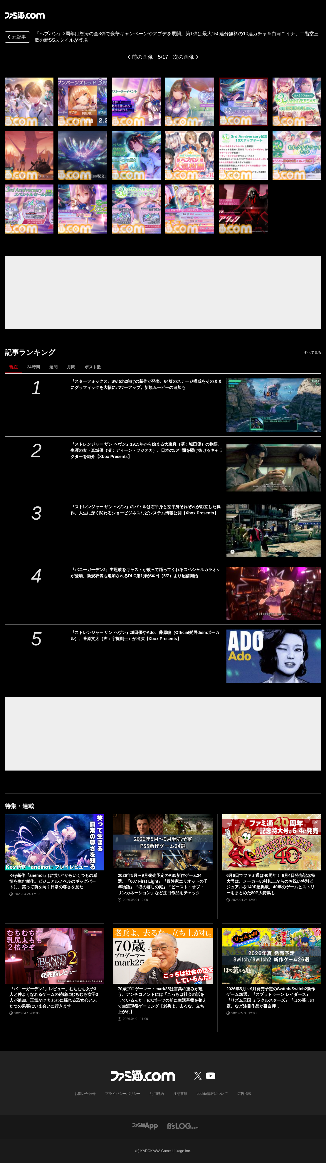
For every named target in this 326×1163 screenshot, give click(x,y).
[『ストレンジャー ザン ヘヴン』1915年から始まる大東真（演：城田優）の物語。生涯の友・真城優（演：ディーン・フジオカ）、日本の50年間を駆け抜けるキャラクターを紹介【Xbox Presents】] (273, 468)
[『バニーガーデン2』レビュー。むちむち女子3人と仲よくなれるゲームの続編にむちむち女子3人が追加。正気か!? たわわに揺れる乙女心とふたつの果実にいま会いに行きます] (54, 956)
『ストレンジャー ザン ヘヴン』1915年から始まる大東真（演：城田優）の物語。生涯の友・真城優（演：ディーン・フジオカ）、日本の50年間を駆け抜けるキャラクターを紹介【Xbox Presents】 (146, 450)
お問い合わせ (85, 1094)
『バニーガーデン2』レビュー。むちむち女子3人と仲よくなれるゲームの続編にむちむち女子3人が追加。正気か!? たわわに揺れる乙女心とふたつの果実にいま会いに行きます (53, 997)
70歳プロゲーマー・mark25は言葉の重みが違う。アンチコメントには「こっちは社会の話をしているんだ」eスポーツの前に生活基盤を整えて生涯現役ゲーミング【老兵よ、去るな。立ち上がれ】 (162, 1000)
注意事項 (180, 1094)
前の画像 (142, 57)
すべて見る (312, 352)
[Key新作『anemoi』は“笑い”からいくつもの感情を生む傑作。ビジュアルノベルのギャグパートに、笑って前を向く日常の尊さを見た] (54, 842)
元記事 (16, 37)
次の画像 (183, 57)
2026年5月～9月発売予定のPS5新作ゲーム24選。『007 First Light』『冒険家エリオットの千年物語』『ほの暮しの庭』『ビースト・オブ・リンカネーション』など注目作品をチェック (163, 884)
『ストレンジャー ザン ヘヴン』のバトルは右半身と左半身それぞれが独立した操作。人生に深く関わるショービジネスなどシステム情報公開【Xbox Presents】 (145, 509)
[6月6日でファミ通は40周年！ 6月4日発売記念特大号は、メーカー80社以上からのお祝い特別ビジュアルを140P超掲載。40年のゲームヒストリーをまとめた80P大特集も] (271, 842)
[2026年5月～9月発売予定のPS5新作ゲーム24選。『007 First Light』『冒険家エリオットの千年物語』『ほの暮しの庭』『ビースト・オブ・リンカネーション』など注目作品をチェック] (163, 842)
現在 (13, 367)
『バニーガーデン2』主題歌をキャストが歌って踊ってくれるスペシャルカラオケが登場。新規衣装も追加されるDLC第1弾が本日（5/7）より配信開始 (145, 572)
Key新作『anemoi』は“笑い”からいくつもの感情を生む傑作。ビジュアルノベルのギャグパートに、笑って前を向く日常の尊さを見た (53, 881)
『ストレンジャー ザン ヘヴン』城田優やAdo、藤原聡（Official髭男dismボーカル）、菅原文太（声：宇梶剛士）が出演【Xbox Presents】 (144, 635)
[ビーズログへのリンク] (182, 1125)
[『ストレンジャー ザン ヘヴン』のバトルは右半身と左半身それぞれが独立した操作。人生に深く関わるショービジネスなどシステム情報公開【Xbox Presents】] (273, 530)
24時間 (33, 367)
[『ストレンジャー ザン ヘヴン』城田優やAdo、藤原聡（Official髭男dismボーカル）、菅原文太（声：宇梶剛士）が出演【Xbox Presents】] (273, 656)
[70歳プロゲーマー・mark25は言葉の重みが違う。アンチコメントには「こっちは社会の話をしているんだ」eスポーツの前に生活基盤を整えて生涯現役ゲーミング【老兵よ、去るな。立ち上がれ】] (163, 956)
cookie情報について (212, 1094)
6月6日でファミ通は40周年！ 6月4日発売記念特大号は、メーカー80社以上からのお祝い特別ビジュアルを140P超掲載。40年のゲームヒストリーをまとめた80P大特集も (270, 884)
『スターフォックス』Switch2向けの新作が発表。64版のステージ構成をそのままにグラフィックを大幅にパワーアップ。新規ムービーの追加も (146, 384)
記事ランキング (30, 352)
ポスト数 (93, 367)
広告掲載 (244, 1094)
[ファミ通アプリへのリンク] (145, 1125)
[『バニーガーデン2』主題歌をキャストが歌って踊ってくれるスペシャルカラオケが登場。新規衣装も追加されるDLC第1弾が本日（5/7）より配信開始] (273, 593)
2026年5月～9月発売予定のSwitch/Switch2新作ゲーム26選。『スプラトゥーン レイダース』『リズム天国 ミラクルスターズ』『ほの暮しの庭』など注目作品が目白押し (270, 997)
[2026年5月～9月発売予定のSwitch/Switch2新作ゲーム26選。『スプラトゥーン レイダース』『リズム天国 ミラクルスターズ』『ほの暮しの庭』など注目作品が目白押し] (271, 956)
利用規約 (157, 1094)
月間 (71, 367)
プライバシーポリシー (122, 1094)
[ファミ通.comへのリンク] (25, 15)
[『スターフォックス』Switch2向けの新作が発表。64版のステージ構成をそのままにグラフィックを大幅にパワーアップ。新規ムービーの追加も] (273, 405)
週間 (53, 367)
